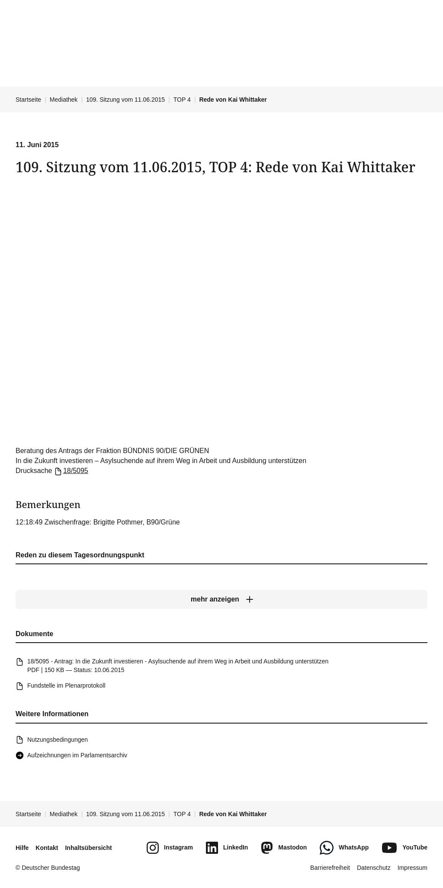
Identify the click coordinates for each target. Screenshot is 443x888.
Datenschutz (374, 867)
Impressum (412, 867)
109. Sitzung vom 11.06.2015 (125, 99)
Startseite (28, 99)
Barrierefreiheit (330, 867)
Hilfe (22, 847)
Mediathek (64, 99)
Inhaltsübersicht (88, 847)
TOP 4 (182, 99)
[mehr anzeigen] (221, 599)
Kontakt (46, 847)
